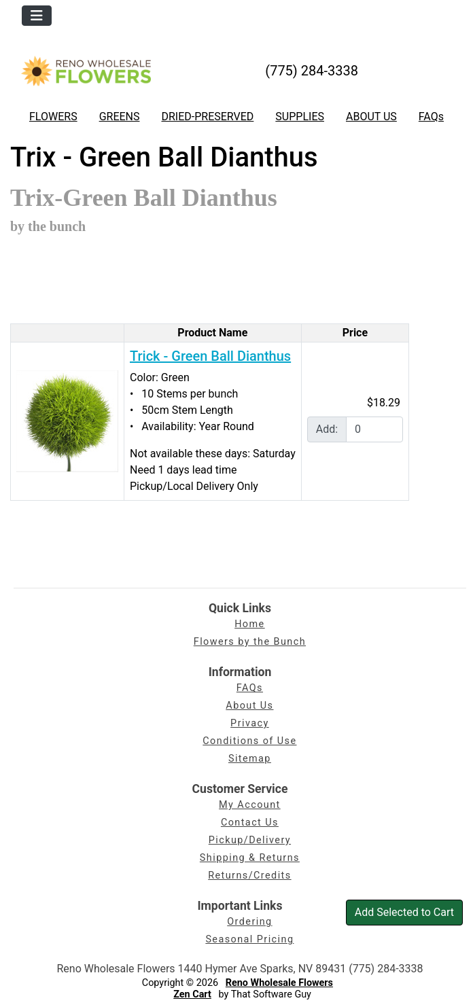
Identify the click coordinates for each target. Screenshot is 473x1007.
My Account (250, 805)
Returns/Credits (249, 875)
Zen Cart (192, 994)
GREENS (119, 116)
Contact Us (250, 822)
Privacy (249, 723)
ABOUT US (371, 116)
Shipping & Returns (250, 858)
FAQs (431, 116)
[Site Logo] (86, 70)
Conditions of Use (249, 741)
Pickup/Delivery (250, 840)
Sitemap (249, 758)
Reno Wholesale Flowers (279, 983)
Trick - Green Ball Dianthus (210, 356)
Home (249, 624)
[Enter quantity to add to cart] (374, 429)
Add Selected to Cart (404, 912)
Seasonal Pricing (249, 939)
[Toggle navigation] (37, 15)
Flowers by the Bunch (250, 642)
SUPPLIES (299, 116)
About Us (249, 705)
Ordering (249, 922)
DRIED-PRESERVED (207, 116)
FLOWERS (53, 116)
